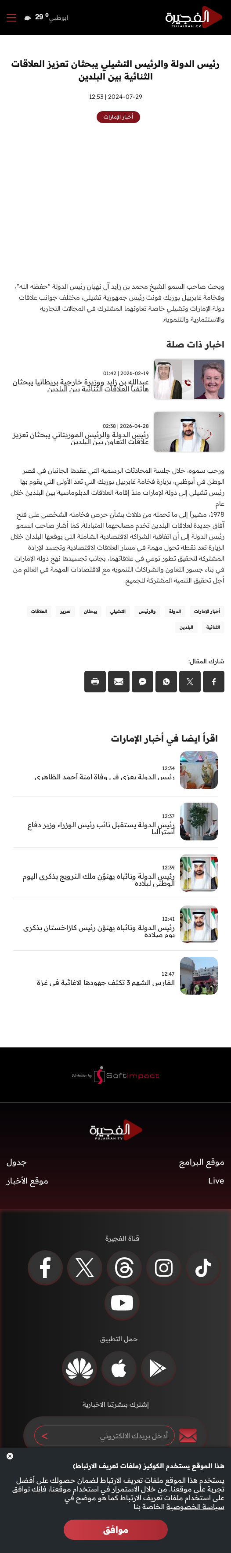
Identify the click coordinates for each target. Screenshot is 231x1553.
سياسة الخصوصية (195, 1506)
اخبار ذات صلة (195, 344)
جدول (17, 1162)
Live (216, 1181)
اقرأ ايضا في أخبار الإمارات (164, 738)
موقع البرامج (201, 1162)
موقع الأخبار (27, 1181)
